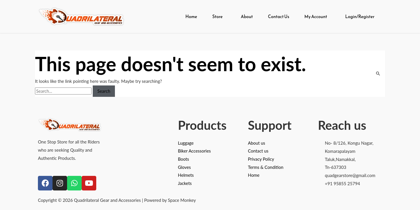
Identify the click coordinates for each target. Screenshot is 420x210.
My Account (315, 16)
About (247, 16)
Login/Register (359, 16)
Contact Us (278, 16)
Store (217, 16)
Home (191, 16)
